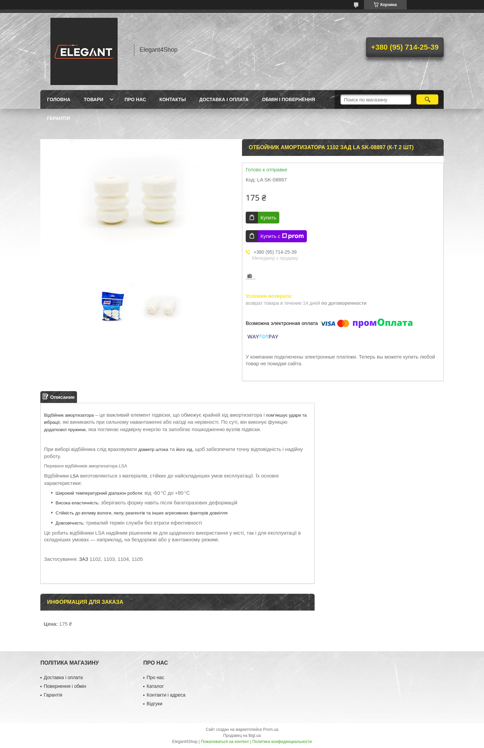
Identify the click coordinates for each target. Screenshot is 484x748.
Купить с (282, 236)
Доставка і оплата (224, 99)
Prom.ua (270, 729)
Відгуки (154, 703)
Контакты (172, 99)
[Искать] (427, 99)
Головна (58, 99)
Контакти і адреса (166, 695)
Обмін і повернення (288, 99)
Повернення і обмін (65, 686)
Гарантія (58, 118)
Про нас (135, 99)
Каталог (155, 686)
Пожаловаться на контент (225, 741)
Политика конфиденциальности (282, 741)
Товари (93, 99)
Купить (268, 217)
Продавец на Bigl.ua (242, 735)
